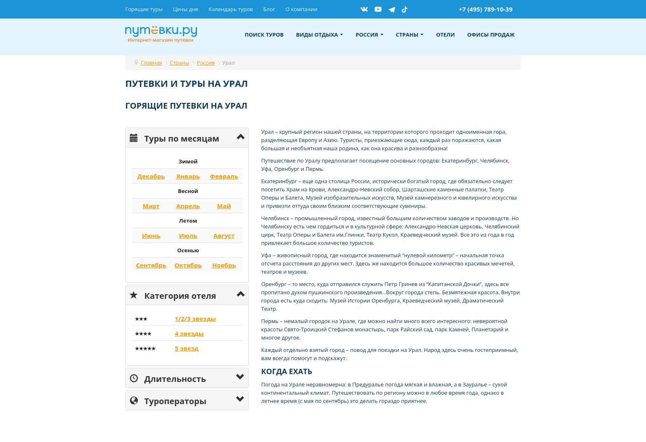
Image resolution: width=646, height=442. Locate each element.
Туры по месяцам (174, 137)
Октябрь (187, 265)
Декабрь (151, 176)
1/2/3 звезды (195, 318)
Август (224, 235)
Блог (269, 9)
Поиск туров (264, 34)
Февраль (224, 176)
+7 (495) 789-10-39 (486, 9)
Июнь (151, 235)
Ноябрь (224, 265)
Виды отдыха (320, 34)
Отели (445, 34)
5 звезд (186, 348)
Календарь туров (230, 9)
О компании (302, 9)
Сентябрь (151, 265)
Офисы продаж (491, 34)
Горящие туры (144, 9)
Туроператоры (168, 400)
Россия (369, 34)
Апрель (188, 206)
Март (151, 206)
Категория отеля (173, 295)
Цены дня (185, 9)
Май (224, 206)
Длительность (168, 378)
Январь (188, 176)
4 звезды (189, 333)
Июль (188, 235)
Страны (410, 34)
